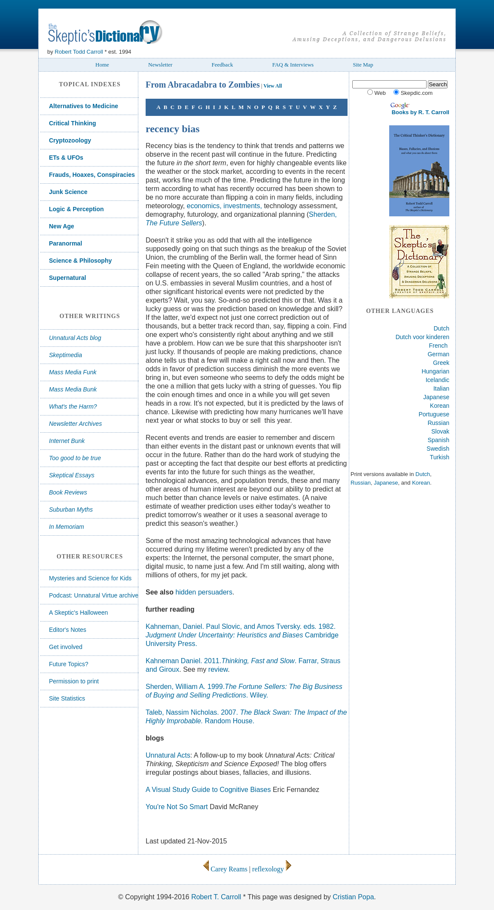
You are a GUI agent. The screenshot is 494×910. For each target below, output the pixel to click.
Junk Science (68, 191)
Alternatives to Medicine (83, 106)
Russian (438, 422)
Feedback (222, 64)
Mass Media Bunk (73, 389)
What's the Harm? (73, 406)
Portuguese (433, 414)
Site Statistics (67, 698)
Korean (439, 405)
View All (272, 86)
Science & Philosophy (80, 260)
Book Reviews (68, 492)
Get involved (65, 646)
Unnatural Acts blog (75, 337)
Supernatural (67, 277)
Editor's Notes (67, 629)
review (218, 669)
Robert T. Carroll (216, 897)
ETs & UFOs (66, 157)
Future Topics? (68, 664)
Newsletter (160, 64)
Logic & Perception (76, 209)
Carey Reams (225, 869)
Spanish (438, 440)
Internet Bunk (67, 440)
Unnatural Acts (168, 755)
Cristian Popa (353, 897)
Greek (441, 362)
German (438, 354)
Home (102, 64)
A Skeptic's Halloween (78, 612)
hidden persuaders (203, 592)
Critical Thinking (72, 123)
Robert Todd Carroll (79, 52)
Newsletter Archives (75, 423)
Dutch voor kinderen (422, 337)
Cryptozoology (70, 140)
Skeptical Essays (72, 475)
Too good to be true (75, 458)
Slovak (440, 431)
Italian (441, 388)
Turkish (439, 457)
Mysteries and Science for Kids (90, 578)
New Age (61, 226)
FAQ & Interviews (293, 64)
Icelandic (437, 379)
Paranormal (65, 243)
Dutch (441, 328)
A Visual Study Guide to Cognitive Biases (209, 789)
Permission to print (74, 681)
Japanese (436, 397)
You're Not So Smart (178, 806)
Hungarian (435, 371)
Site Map (363, 64)
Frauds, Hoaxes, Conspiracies (92, 174)
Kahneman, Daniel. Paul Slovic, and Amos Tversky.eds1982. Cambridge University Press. (242, 635)
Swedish (438, 448)
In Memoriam (66, 526)
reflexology (268, 869)
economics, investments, (224, 205)
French (438, 345)
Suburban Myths (71, 509)
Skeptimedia (65, 355)
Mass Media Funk (72, 372)
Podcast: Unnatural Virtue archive (93, 595)
